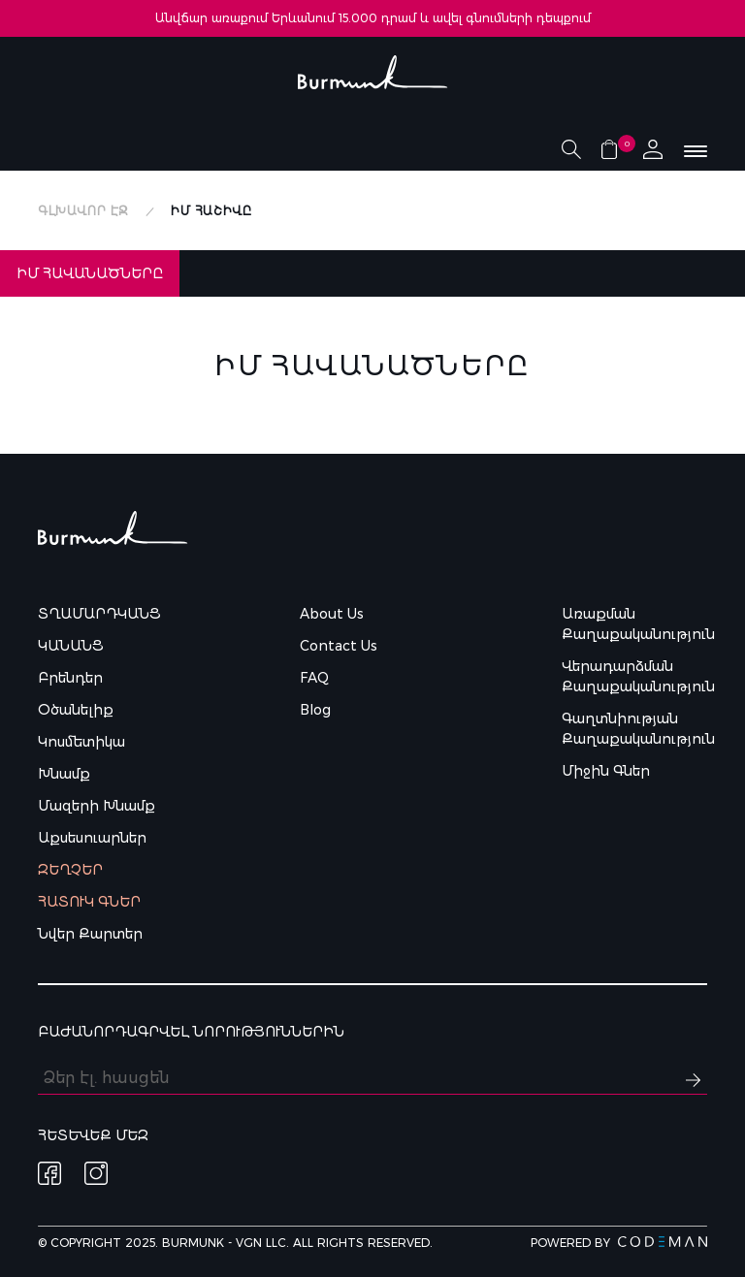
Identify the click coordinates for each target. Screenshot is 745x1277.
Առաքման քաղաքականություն (634, 624)
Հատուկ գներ (89, 901)
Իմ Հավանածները (89, 273)
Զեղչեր (70, 869)
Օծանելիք (75, 709)
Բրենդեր (70, 677)
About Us (332, 614)
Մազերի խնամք (96, 805)
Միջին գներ (606, 771)
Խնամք (64, 773)
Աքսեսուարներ (92, 837)
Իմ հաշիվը (211, 211)
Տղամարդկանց (99, 614)
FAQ (314, 677)
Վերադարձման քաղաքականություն (634, 676)
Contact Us (338, 645)
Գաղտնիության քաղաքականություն (634, 729)
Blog (315, 709)
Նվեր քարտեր (90, 933)
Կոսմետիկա (81, 741)
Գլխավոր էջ (83, 211)
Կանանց (71, 645)
